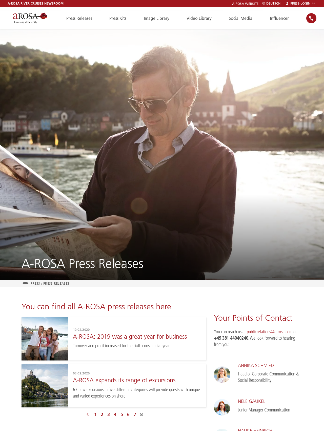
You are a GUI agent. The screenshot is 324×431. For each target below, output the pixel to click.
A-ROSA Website (245, 3)
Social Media (240, 18)
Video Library (199, 18)
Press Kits (117, 18)
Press (35, 283)
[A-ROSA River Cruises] (30, 18)
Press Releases (79, 18)
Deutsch (271, 3)
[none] (311, 18)
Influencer (279, 18)
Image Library (156, 18)
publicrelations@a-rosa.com (269, 332)
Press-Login (300, 3)
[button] (311, 18)
